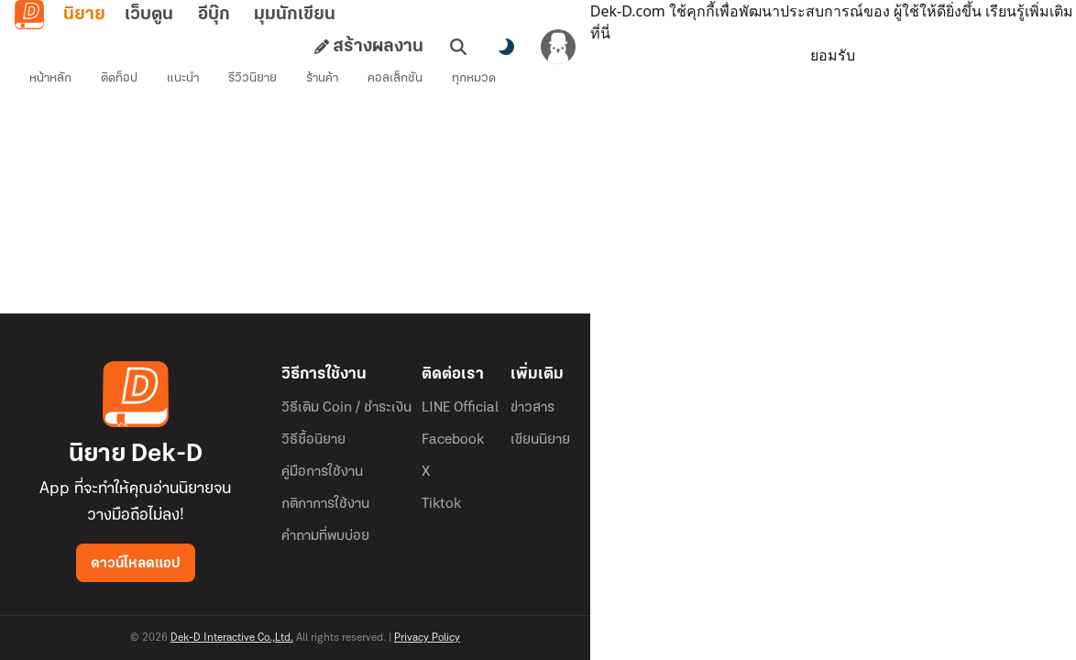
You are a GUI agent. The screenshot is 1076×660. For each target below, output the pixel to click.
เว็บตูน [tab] (149, 15)
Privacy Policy (427, 638)
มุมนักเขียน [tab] (294, 15)
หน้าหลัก (50, 78)
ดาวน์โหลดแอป (136, 563)
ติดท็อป (119, 78)
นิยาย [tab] (84, 15)
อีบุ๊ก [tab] (214, 15)
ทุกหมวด (474, 78)
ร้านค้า (322, 78)
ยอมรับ (832, 55)
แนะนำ (183, 78)
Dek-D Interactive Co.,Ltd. (231, 638)
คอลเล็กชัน (395, 78)
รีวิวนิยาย (252, 78)
